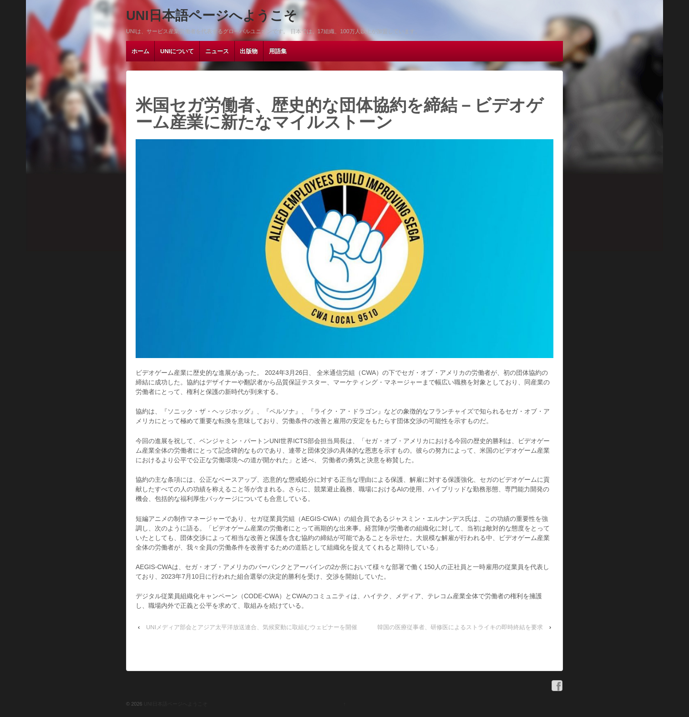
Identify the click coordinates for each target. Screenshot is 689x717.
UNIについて (177, 51)
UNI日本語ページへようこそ (211, 15)
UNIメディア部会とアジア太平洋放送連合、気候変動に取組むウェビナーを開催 (251, 627)
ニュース (217, 51)
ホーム (140, 51)
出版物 (249, 51)
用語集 (278, 51)
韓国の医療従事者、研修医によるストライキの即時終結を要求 (460, 627)
